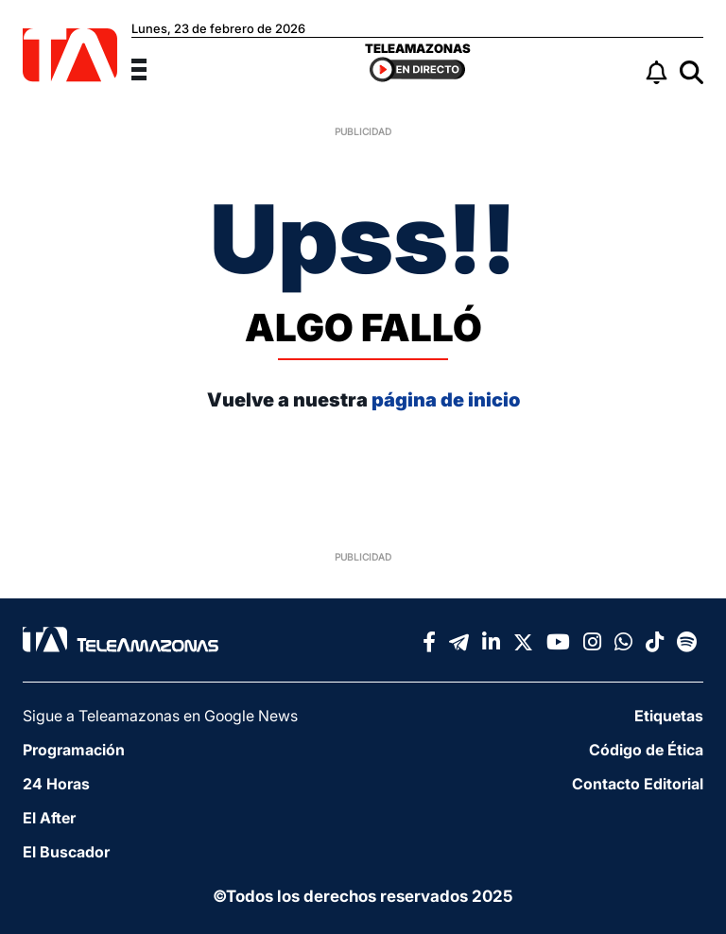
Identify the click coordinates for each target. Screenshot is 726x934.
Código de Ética (646, 749)
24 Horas (56, 783)
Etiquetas (668, 715)
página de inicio (446, 400)
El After (49, 817)
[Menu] (150, 67)
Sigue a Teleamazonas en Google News (160, 715)
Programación (74, 749)
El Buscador (66, 851)
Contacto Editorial (637, 783)
